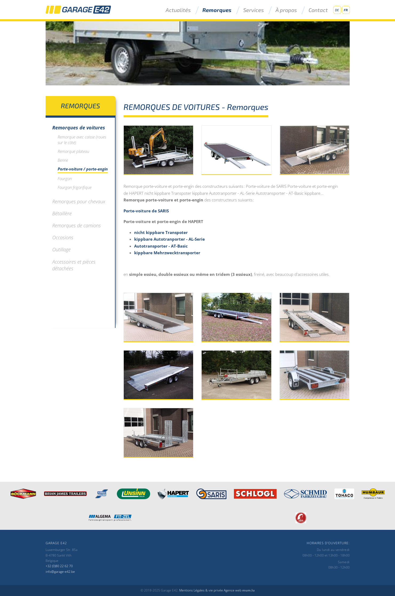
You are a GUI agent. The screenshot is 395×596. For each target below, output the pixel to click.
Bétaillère (62, 213)
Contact (318, 10)
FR (346, 10)
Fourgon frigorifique (74, 187)
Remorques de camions (76, 225)
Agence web (232, 590)
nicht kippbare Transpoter (161, 232)
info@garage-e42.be (60, 571)
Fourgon (65, 178)
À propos (286, 10)
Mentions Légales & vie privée (201, 590)
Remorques (217, 10)
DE (337, 10)
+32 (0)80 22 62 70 (59, 566)
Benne (63, 160)
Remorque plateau (73, 151)
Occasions (62, 237)
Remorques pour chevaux (78, 201)
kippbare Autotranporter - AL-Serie (169, 239)
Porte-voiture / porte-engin (83, 169)
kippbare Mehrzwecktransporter (167, 252)
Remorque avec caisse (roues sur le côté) (82, 139)
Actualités (178, 10)
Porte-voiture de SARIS (146, 210)
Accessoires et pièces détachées (73, 265)
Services (253, 10)
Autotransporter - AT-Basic (161, 246)
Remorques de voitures (78, 127)
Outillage (61, 249)
